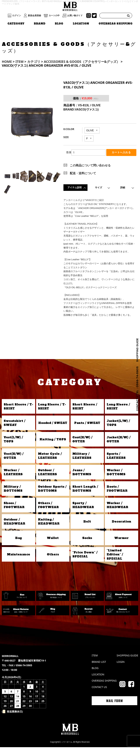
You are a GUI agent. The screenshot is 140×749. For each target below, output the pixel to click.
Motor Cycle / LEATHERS (50, 457)
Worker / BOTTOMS (116, 474)
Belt (87, 523)
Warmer (121, 540)
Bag (18, 540)
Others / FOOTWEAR (48, 507)
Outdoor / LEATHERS (47, 474)
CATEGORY (15, 23)
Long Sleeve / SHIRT (118, 408)
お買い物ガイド (75, 15)
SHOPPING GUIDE (127, 657)
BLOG (59, 23)
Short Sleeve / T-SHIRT (18, 408)
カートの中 (54, 15)
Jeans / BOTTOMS (81, 474)
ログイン (16, 15)
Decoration (121, 523)
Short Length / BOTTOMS (85, 490)
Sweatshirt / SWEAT (14, 425)
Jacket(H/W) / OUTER (119, 441)
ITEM (95, 657)
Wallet (53, 540)
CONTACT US (99, 689)
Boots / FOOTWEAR (117, 490)
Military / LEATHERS (81, 457)
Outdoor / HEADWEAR (14, 523)
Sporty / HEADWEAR (83, 507)
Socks (87, 540)
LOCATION (81, 23)
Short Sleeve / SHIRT (84, 408)
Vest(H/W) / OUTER (14, 457)
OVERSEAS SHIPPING (116, 23)
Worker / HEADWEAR (117, 507)
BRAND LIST (99, 663)
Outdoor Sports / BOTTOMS (52, 490)
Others (53, 556)
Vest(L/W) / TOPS (13, 441)
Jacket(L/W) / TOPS (118, 425)
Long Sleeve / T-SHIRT (52, 408)
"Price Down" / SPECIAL (85, 556)
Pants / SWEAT (87, 425)
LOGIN (121, 663)
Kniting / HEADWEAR (48, 523)
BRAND (39, 23)
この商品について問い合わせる (90, 167)
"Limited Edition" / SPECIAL (115, 556)
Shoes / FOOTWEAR (14, 507)
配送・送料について (83, 175)
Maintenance (18, 556)
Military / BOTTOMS (13, 490)
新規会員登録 (34, 15)
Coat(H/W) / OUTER (82, 441)
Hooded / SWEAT (52, 425)
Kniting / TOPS (53, 441)
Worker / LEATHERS (13, 474)
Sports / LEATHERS (116, 457)
